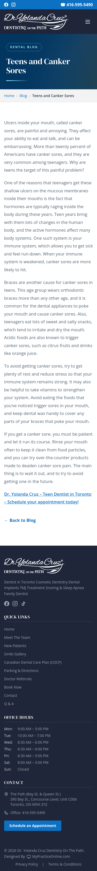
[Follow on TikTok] (23, 603)
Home (9, 95)
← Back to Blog (20, 520)
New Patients (15, 645)
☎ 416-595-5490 (76, 5)
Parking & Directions (21, 670)
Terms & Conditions (65, 864)
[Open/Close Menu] (88, 22)
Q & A (9, 703)
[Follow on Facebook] (6, 5)
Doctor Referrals (18, 678)
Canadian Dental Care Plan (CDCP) (33, 662)
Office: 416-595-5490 (27, 812)
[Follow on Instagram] (13, 5)
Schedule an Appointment (32, 825)
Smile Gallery (15, 654)
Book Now (12, 687)
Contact (10, 695)
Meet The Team (17, 637)
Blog (23, 95)
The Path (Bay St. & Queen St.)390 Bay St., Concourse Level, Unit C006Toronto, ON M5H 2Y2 (43, 799)
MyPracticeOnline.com (51, 856)
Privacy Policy (27, 864)
